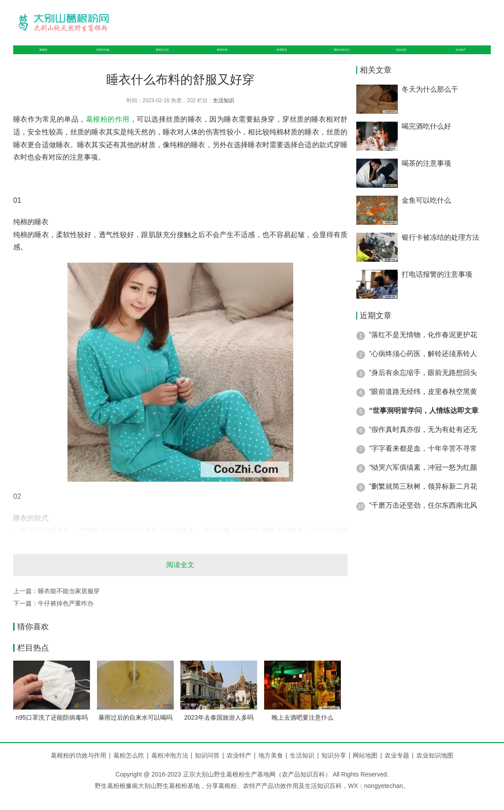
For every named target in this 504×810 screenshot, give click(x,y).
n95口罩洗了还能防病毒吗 (52, 731)
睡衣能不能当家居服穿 (69, 605)
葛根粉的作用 (108, 133)
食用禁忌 (277, 56)
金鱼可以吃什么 (426, 214)
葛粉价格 (220, 56)
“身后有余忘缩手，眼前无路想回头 (423, 386)
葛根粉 (38, 56)
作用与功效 (95, 56)
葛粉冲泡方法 (341, 56)
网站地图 (365, 769)
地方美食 (274, 769)
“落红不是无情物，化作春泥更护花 (423, 349)
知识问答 (405, 56)
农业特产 (462, 56)
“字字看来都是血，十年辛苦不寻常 (423, 462)
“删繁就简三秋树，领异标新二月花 (423, 500)
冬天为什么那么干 (430, 103)
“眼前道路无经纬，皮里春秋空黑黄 (423, 405)
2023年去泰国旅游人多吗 (219, 731)
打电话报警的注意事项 (437, 288)
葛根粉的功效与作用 (78, 769)
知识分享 (337, 769)
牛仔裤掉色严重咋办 (65, 617)
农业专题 (397, 769)
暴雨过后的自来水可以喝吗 (135, 731)
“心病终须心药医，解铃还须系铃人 (423, 368)
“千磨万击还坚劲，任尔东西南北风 (423, 519)
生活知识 (223, 114)
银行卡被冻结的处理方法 (440, 251)
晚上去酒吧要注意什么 (302, 731)
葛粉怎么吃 (159, 56)
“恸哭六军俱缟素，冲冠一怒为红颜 (423, 481)
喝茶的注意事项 (426, 177)
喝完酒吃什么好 (426, 140)
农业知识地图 (434, 769)
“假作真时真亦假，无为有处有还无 (423, 443)
